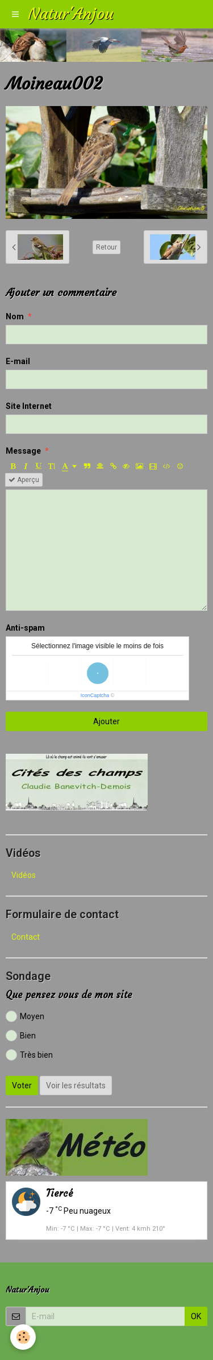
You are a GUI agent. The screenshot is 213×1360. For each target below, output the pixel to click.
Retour (106, 247)
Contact (25, 936)
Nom (15, 316)
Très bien (29, 1055)
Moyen (25, 1016)
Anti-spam (25, 627)
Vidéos (23, 875)
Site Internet (29, 406)
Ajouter (106, 721)
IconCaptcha (95, 695)
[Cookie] (23, 1337)
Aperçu (24, 480)
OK (196, 1316)
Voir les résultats (76, 1085)
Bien (21, 1035)
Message (23, 450)
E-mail (18, 361)
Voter (22, 1085)
